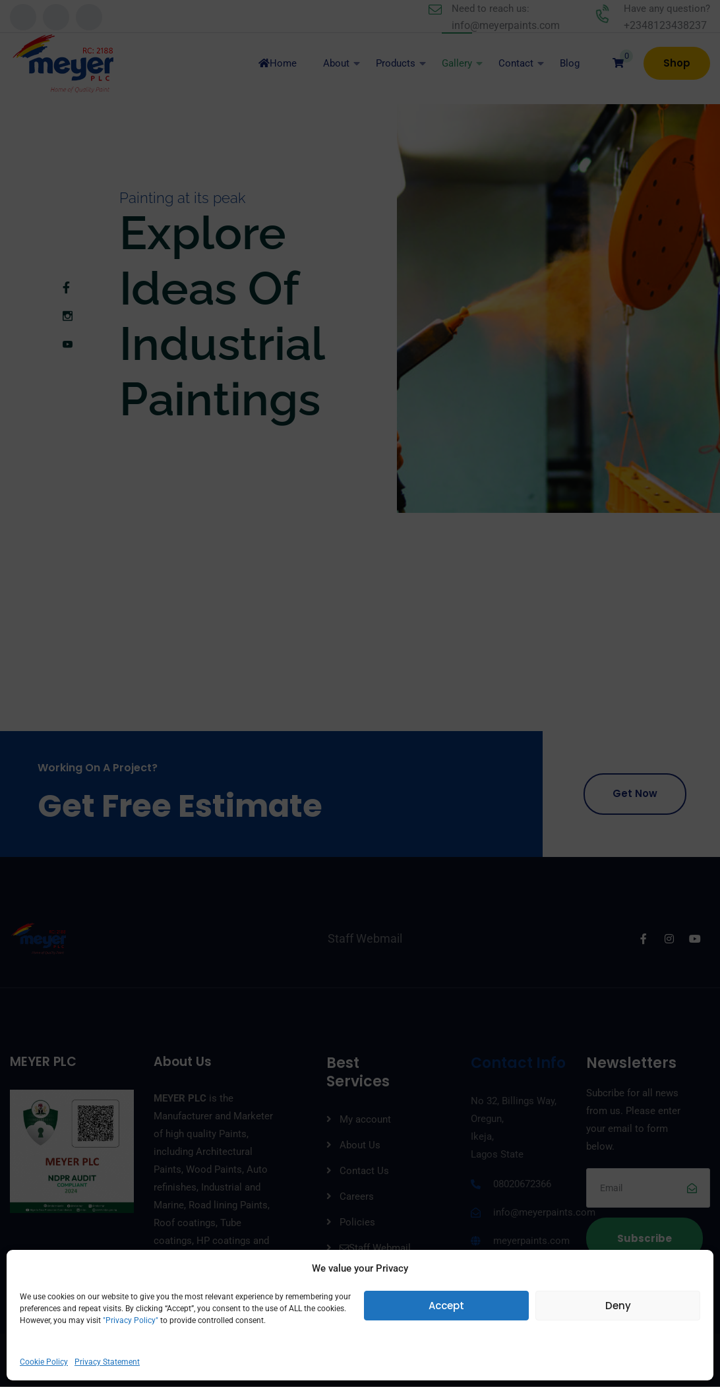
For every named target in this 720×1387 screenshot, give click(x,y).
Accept (446, 1306)
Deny (618, 1306)
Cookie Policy (44, 1362)
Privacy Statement (107, 1362)
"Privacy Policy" (129, 1320)
